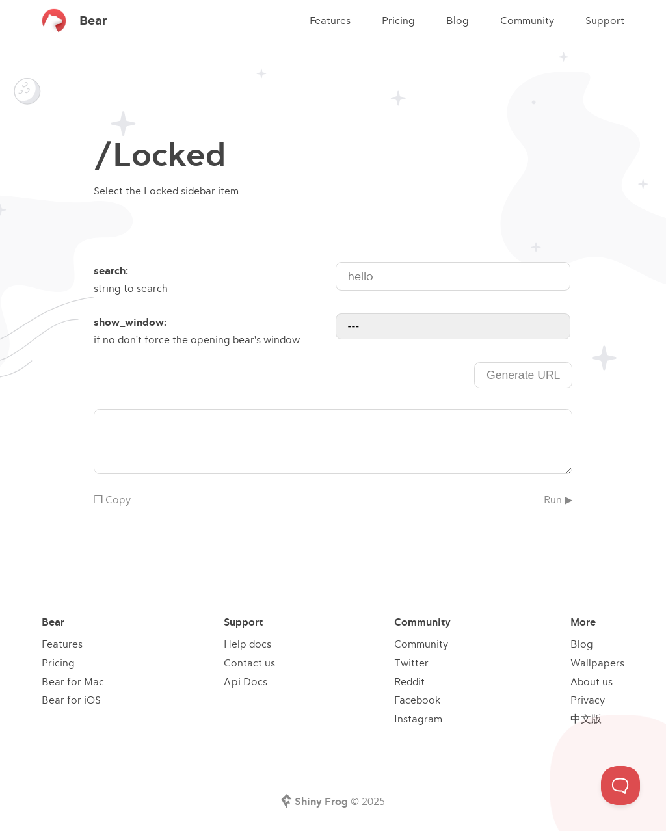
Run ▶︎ (558, 499)
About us (591, 681)
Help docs (247, 643)
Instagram (418, 718)
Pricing (398, 20)
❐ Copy (112, 499)
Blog (457, 20)
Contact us (249, 662)
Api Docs (245, 681)
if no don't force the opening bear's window (213, 329)
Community (527, 20)
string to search (213, 278)
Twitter (411, 662)
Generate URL (523, 375)
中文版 (586, 718)
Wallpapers (597, 662)
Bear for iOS (71, 699)
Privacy (587, 699)
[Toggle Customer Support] (620, 785)
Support (604, 20)
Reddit (409, 681)
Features (330, 20)
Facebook (417, 699)
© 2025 (340, 801)
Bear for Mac (73, 681)
